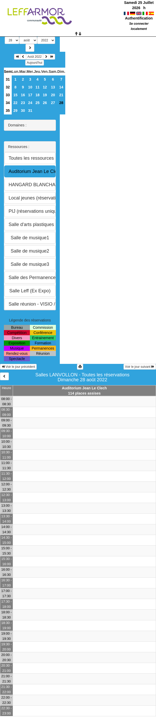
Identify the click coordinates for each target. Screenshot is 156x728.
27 (53, 103)
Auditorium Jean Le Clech (84, 388)
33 (8, 95)
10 (30, 87)
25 (37, 103)
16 (23, 95)
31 (8, 79)
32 (8, 87)
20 (53, 95)
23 (23, 103)
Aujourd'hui (34, 63)
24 (30, 103)
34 (8, 103)
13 (53, 87)
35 (8, 110)
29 (16, 110)
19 (45, 95)
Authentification (139, 18)
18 (37, 95)
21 (61, 95)
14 (61, 87)
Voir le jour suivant (139, 367)
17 (30, 95)
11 (37, 87)
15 (16, 95)
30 (23, 110)
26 (45, 103)
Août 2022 (35, 57)
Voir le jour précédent (18, 367)
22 (16, 103)
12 (45, 87)
